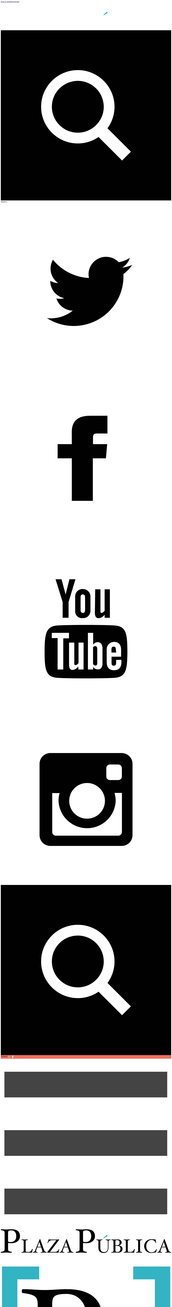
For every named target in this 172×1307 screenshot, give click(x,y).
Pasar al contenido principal (10, 2)
